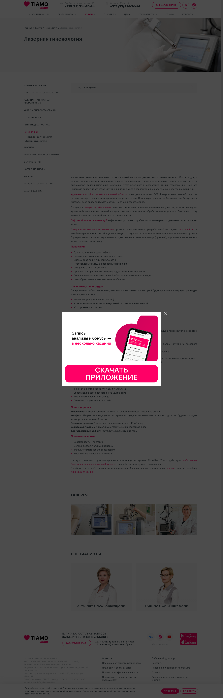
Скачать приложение (111, 373)
